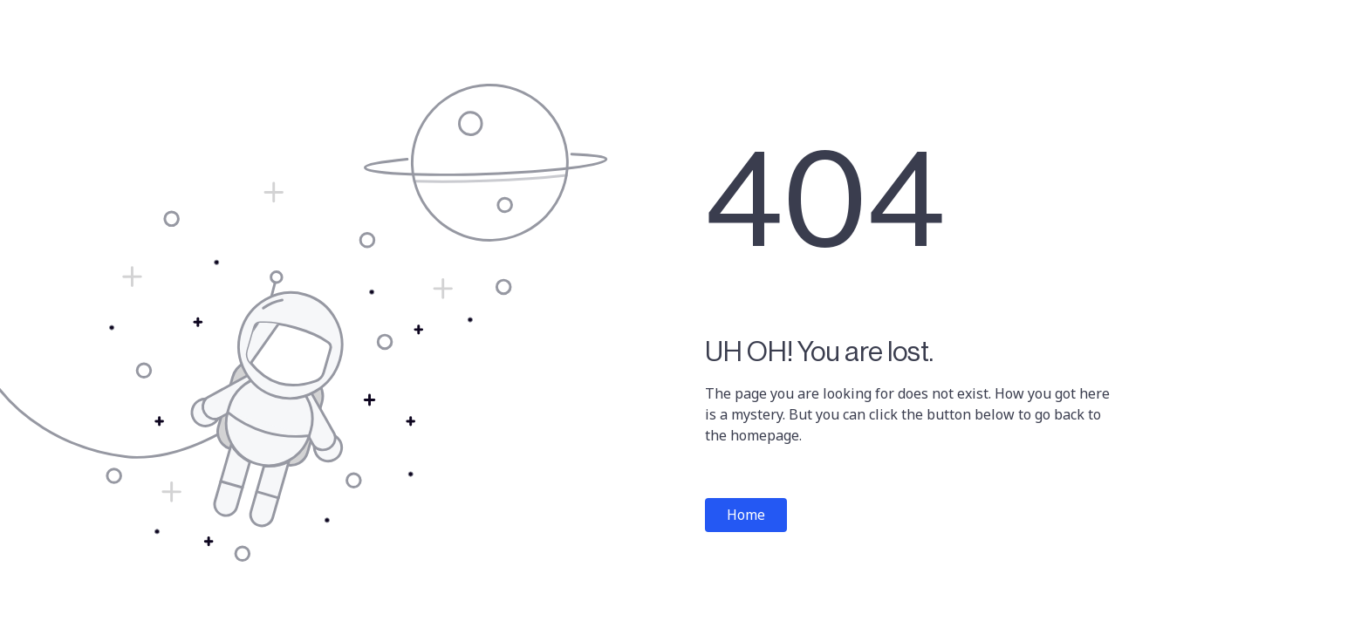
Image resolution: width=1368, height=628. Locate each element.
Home (746, 514)
